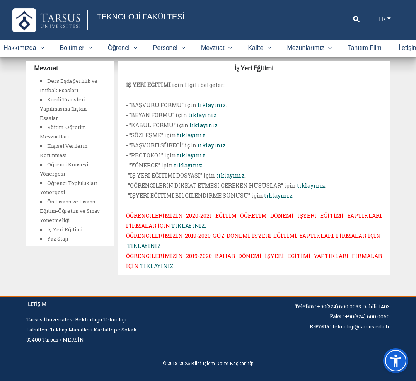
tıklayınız (212, 105)
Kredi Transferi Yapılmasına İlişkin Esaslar (63, 108)
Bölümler (76, 47)
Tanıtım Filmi (365, 47)
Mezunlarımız (309, 47)
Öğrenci (122, 47)
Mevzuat (216, 47)
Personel (169, 47)
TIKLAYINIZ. (188, 225)
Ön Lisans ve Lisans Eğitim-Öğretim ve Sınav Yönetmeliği (70, 211)
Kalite (259, 47)
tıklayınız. (278, 195)
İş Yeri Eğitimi (64, 229)
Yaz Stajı (57, 238)
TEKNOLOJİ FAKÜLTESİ (144, 16)
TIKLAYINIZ (144, 245)
